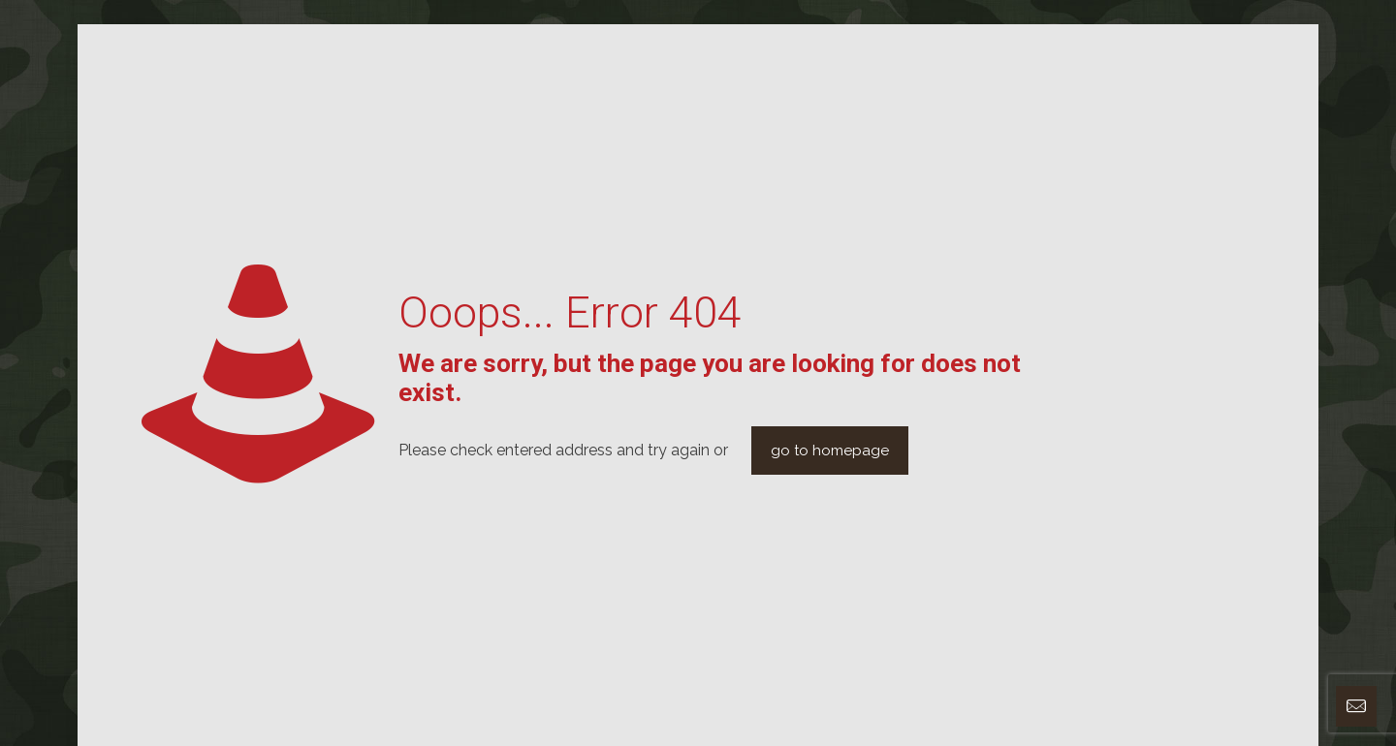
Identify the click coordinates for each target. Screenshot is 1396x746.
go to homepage (830, 450)
